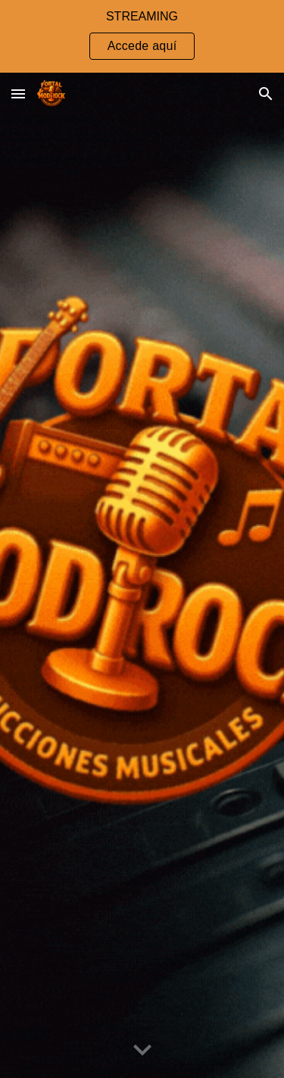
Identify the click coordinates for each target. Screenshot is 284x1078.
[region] (142, 36)
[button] (18, 93)
